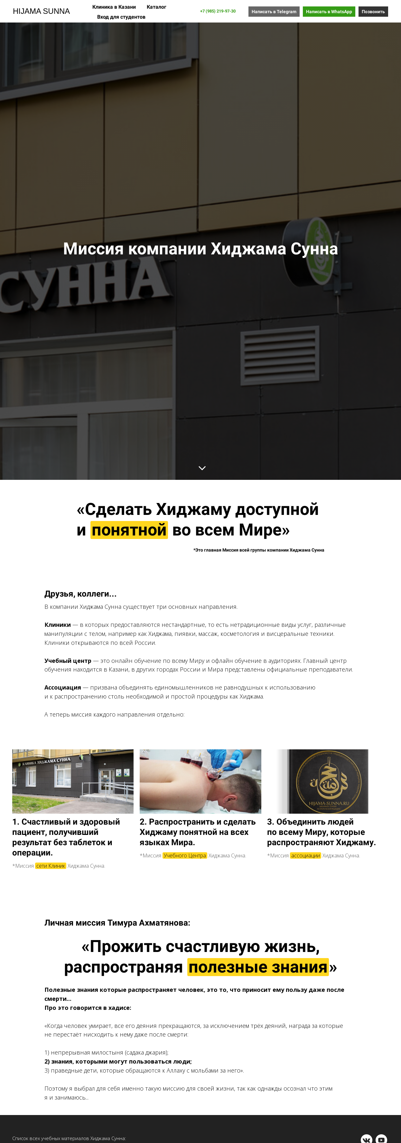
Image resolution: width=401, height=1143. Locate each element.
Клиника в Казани (114, 7)
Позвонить (373, 11)
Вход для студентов (121, 17)
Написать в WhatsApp (329, 11)
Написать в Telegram (274, 11)
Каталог (156, 7)
